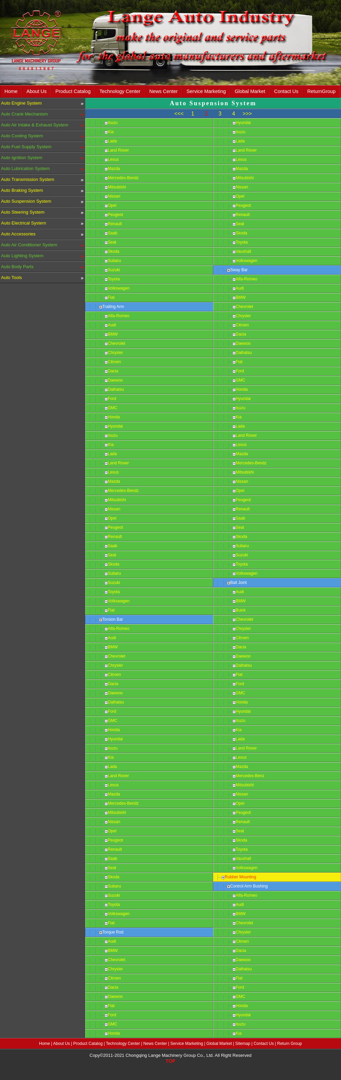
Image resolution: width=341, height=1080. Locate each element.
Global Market (250, 91)
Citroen (114, 361)
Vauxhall (243, 251)
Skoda (113, 251)
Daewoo (115, 380)
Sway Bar (239, 269)
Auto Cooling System (22, 135)
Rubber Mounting (240, 877)
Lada (112, 141)
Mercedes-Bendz (123, 177)
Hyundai (115, 426)
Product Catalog (73, 91)
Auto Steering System (23, 212)
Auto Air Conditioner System (29, 244)
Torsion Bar (112, 619)
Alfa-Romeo (118, 315)
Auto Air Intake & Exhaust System (34, 124)
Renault (115, 223)
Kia (111, 131)
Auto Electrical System (23, 223)
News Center (163, 91)
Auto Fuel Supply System (26, 146)
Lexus (113, 159)
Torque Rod (112, 932)
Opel (112, 205)
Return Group (289, 1043)
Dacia (113, 371)
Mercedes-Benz (250, 775)
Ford (112, 398)
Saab (112, 233)
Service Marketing (206, 91)
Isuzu (113, 122)
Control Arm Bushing (249, 886)
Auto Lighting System (22, 255)
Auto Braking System (22, 190)
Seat (112, 242)
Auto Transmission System (27, 179)
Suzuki (114, 269)
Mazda (114, 168)
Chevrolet (116, 343)
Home (10, 91)
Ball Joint (238, 582)
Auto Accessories (18, 233)
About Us (36, 91)
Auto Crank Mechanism (24, 114)
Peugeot (115, 214)
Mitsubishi (117, 187)
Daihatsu (116, 389)
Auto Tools (11, 277)
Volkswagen (119, 288)
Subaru (114, 260)
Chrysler (115, 352)
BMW (113, 334)
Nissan (114, 196)
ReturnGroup (321, 91)
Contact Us (286, 91)
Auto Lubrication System (25, 168)
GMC (112, 407)
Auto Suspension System (26, 201)
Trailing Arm (113, 306)
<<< (178, 114)
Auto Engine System (21, 103)
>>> (247, 114)
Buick (241, 610)
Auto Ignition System (21, 157)
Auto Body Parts (17, 266)
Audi (112, 325)
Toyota (114, 279)
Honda (114, 417)
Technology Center (120, 91)
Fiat (111, 297)
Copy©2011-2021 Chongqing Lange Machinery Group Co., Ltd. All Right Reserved (171, 1055)
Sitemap (242, 1043)
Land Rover (118, 150)
